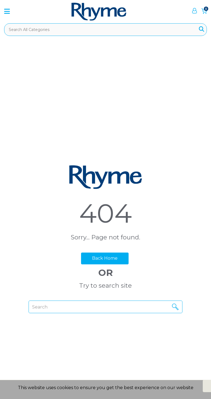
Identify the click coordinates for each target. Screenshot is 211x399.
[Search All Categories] (105, 29)
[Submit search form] (201, 29)
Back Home (105, 258)
